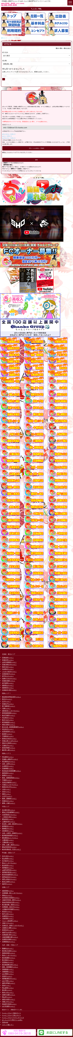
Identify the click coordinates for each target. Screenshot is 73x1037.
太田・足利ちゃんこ (8, 764)
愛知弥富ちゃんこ (8, 819)
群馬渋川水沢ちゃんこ (9, 738)
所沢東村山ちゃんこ (8, 761)
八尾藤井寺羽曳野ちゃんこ (11, 909)
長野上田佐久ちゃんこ (9, 879)
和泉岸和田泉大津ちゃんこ (11, 902)
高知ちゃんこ (6, 985)
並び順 (4, 61)
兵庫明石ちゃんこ (8, 916)
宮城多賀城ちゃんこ (8, 681)
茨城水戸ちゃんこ (8, 704)
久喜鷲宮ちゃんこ (8, 766)
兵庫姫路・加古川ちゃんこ (11, 907)
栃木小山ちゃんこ (8, 720)
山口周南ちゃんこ (8, 974)
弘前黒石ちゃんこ (8, 669)
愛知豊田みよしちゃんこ (10, 838)
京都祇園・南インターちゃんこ (12, 893)
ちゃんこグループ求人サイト (11, 1015)
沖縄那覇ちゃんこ (8, 971)
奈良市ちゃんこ (7, 911)
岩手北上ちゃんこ (8, 676)
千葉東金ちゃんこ (8, 736)
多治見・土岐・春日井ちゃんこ (12, 824)
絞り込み (5, 52)
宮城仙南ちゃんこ (8, 657)
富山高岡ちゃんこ (8, 858)
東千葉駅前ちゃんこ (8, 706)
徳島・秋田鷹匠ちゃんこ (10, 967)
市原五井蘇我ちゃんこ (9, 782)
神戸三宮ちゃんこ (8, 914)
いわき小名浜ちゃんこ (9, 671)
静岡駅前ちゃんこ (8, 826)
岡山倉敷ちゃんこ (8, 988)
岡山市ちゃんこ (7, 997)
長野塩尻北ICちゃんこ (9, 877)
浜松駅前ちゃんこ (8, 831)
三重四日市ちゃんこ (8, 821)
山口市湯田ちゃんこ (8, 1006)
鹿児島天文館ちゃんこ (9, 951)
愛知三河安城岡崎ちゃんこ (11, 812)
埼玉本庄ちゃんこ (8, 729)
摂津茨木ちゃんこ (8, 930)
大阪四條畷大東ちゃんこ (10, 937)
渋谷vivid (5, 1022)
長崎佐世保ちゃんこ (8, 953)
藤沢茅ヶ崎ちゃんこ (8, 750)
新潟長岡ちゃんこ (8, 865)
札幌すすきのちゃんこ (9, 678)
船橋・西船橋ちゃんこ (9, 798)
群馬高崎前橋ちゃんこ (9, 713)
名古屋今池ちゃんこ (8, 810)
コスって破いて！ (8, 1025)
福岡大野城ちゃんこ (8, 983)
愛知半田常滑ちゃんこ (9, 847)
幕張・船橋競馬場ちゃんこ (11, 778)
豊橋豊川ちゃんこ (8, 828)
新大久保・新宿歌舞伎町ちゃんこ (13, 727)
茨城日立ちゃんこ (8, 801)
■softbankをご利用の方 (9, 138)
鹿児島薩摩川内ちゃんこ (10, 965)
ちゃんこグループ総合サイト (11, 1013)
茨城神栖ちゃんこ (8, 768)
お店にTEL (36, 9)
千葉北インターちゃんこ (10, 785)
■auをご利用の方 (7, 136)
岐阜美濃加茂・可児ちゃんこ (11, 849)
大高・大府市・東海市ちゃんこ (12, 833)
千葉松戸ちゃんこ (8, 745)
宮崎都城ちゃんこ (8, 969)
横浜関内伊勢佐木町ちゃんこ (11, 697)
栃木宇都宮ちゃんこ (8, 715)
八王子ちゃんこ (7, 796)
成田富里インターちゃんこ (11, 711)
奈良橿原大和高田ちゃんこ (11, 898)
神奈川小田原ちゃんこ (9, 743)
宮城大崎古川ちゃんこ (9, 664)
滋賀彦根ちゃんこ (8, 891)
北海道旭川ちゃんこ (8, 674)
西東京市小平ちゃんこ (9, 787)
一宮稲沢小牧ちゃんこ (9, 817)
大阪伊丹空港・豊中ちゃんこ (11, 900)
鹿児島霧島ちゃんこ (8, 958)
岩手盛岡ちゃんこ (8, 683)
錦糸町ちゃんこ (7, 734)
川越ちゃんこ (6, 708)
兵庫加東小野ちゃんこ (9, 935)
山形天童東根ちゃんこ (9, 662)
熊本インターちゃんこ (9, 955)
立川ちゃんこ (6, 701)
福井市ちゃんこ (7, 884)
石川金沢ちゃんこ (8, 861)
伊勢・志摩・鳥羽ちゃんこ (11, 845)
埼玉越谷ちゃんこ (8, 757)
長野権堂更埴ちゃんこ (9, 872)
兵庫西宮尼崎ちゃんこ (9, 939)
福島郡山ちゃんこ (8, 685)
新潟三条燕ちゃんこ (8, 882)
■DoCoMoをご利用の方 (9, 134)
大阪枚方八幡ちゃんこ (9, 928)
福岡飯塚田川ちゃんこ (9, 978)
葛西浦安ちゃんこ (8, 773)
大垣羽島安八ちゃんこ (9, 815)
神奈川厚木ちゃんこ (8, 724)
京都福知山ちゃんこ (8, 942)
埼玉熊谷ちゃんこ (8, 718)
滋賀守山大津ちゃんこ (9, 932)
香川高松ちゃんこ (8, 960)
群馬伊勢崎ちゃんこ (8, 748)
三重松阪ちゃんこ (8, 840)
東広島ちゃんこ (7, 990)
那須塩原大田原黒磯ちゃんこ (11, 771)
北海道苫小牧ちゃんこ (9, 690)
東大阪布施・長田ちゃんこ (11, 904)
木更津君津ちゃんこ (8, 731)
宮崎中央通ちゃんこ (8, 995)
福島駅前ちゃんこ (8, 688)
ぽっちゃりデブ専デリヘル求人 (12, 1020)
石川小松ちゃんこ (8, 856)
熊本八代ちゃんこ (8, 992)
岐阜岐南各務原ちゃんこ (10, 835)
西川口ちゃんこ (7, 699)
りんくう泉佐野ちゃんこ (10, 921)
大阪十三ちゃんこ (8, 923)
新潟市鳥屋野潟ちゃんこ (10, 875)
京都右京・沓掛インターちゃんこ (13, 925)
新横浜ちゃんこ (7, 775)
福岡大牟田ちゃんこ (8, 999)
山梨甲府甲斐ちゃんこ (9, 870)
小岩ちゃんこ (6, 789)
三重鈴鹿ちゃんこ (8, 842)
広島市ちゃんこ (7, 976)
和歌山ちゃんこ (7, 895)
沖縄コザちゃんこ (8, 1002)
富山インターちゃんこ (9, 863)
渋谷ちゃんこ (6, 791)
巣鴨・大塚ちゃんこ (8, 803)
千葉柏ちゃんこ (7, 780)
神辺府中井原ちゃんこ (9, 1004)
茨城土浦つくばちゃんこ (10, 741)
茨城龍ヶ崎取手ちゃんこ (10, 759)
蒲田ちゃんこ (6, 794)
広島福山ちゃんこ (8, 962)
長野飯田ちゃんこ (8, 868)
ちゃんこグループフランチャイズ (13, 1018)
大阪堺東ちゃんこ (8, 918)
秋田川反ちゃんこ (8, 667)
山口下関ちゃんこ (8, 981)
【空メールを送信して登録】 (36, 148)
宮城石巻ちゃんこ (8, 660)
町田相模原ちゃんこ (8, 722)
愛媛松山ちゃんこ (8, 948)
